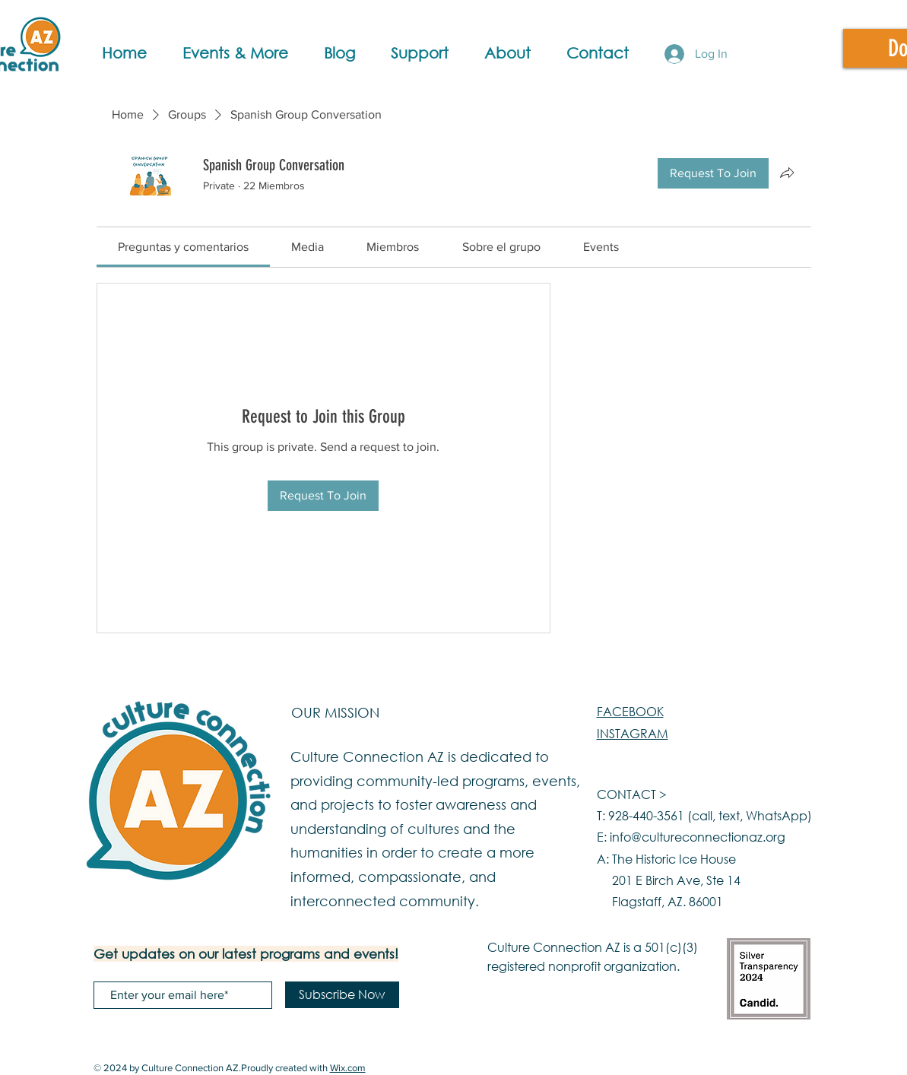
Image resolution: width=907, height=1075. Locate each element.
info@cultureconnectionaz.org (697, 837)
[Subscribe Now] (342, 994)
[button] (245, 53)
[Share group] (787, 172)
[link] (183, 246)
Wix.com (348, 1067)
